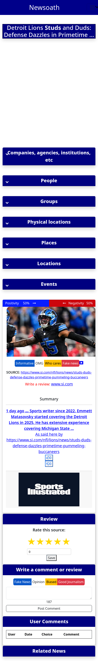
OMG (39, 363)
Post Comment (49, 608)
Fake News (22, 582)
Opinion (38, 582)
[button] (49, 156)
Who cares (53, 363)
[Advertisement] (48, 93)
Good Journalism (70, 582)
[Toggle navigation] (92, 7)
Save (51, 558)
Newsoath (44, 7)
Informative (25, 363)
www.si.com (62, 384)
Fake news (70, 363)
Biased (51, 582)
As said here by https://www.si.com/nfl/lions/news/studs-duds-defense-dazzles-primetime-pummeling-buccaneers (49, 442)
